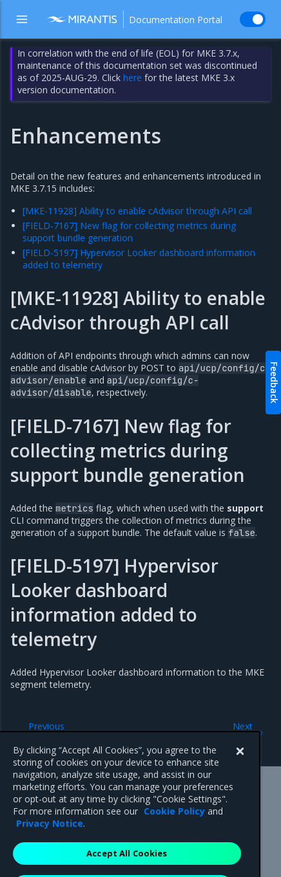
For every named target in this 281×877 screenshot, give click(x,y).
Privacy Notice (49, 840)
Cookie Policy (174, 828)
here (132, 77)
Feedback (274, 382)
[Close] (240, 768)
